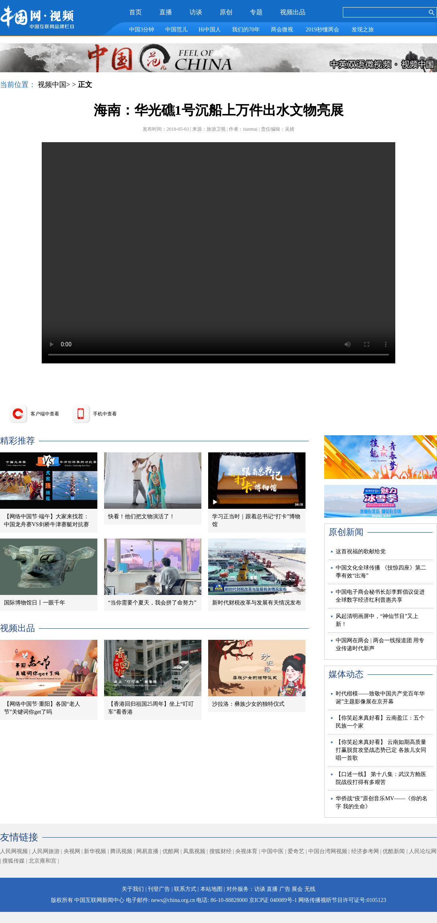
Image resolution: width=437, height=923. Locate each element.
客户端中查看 (45, 414)
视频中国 (52, 85)
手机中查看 (105, 414)
